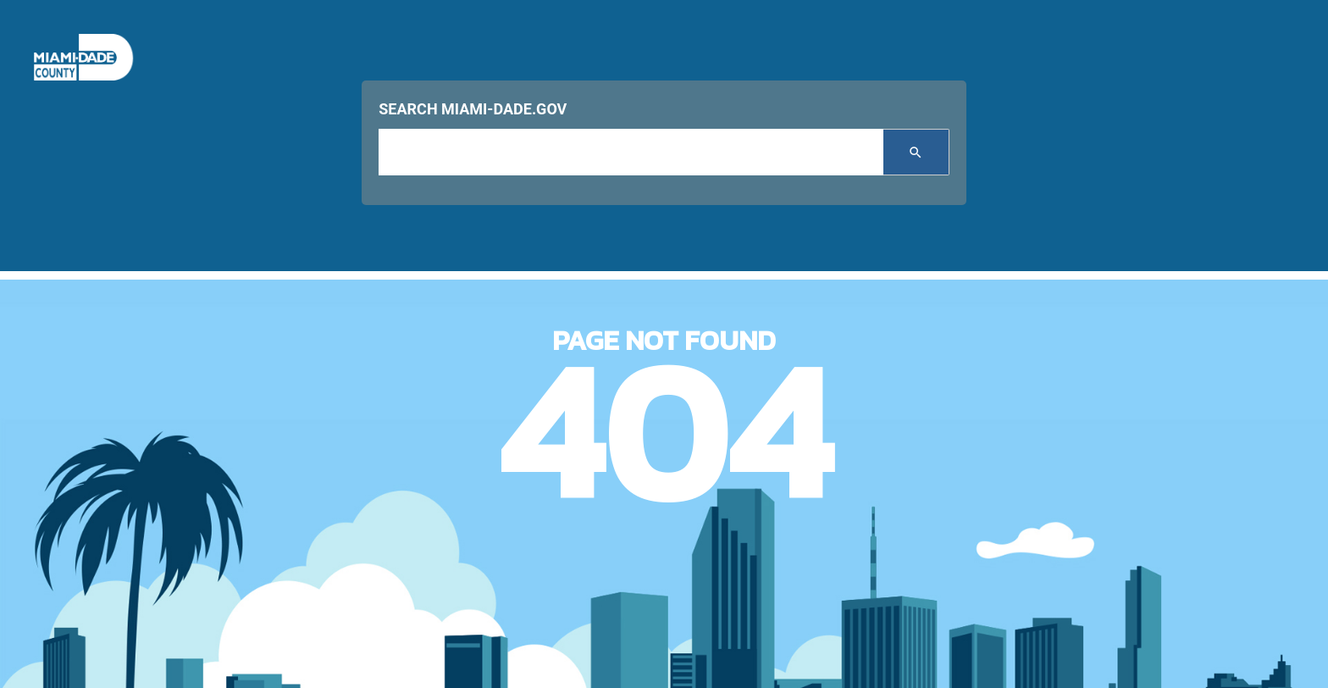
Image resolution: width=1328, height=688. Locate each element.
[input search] (630, 152)
